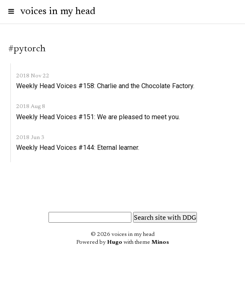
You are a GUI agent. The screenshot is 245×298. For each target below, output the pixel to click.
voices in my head (57, 12)
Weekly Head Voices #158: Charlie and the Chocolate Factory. (105, 86)
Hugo (114, 242)
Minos (160, 242)
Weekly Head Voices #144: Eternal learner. (77, 147)
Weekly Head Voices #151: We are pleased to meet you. (98, 117)
